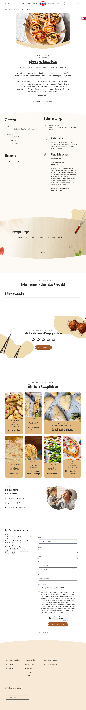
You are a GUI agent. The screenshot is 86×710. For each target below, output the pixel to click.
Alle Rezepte (9, 664)
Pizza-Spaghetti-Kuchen (72, 457)
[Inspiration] (27, 3)
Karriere (27, 675)
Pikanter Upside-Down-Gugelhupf (33, 457)
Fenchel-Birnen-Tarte (33, 413)
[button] (43, 52)
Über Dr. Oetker (29, 664)
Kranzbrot (14, 457)
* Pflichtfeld (43, 632)
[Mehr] (36, 3)
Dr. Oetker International (51, 664)
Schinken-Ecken (14, 413)
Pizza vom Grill (52, 457)
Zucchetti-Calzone (62, 413)
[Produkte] (17, 3)
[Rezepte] (9, 3)
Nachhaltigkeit (29, 672)
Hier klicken (60, 618)
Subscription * (43, 584)
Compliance (28, 668)
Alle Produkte (9, 668)
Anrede (40, 538)
